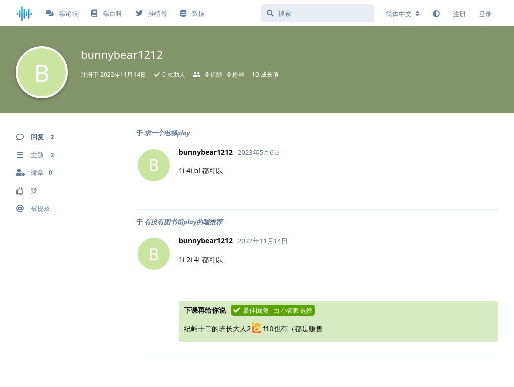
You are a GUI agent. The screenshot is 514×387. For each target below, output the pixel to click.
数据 (192, 13)
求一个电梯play (167, 132)
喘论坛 (62, 13)
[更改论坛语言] (402, 14)
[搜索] (317, 13)
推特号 (151, 13)
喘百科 (106, 13)
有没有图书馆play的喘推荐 (183, 221)
